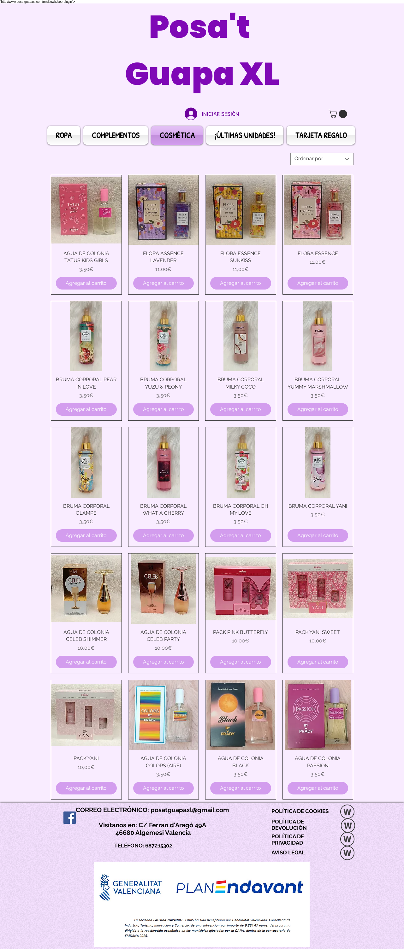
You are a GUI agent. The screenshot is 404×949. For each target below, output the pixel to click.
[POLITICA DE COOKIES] (347, 812)
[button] (339, 114)
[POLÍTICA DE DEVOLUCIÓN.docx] (348, 826)
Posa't (202, 27)
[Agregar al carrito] (86, 283)
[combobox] (322, 159)
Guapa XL (202, 74)
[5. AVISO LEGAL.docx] (347, 854)
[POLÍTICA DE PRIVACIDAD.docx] (347, 840)
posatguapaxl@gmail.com (190, 810)
